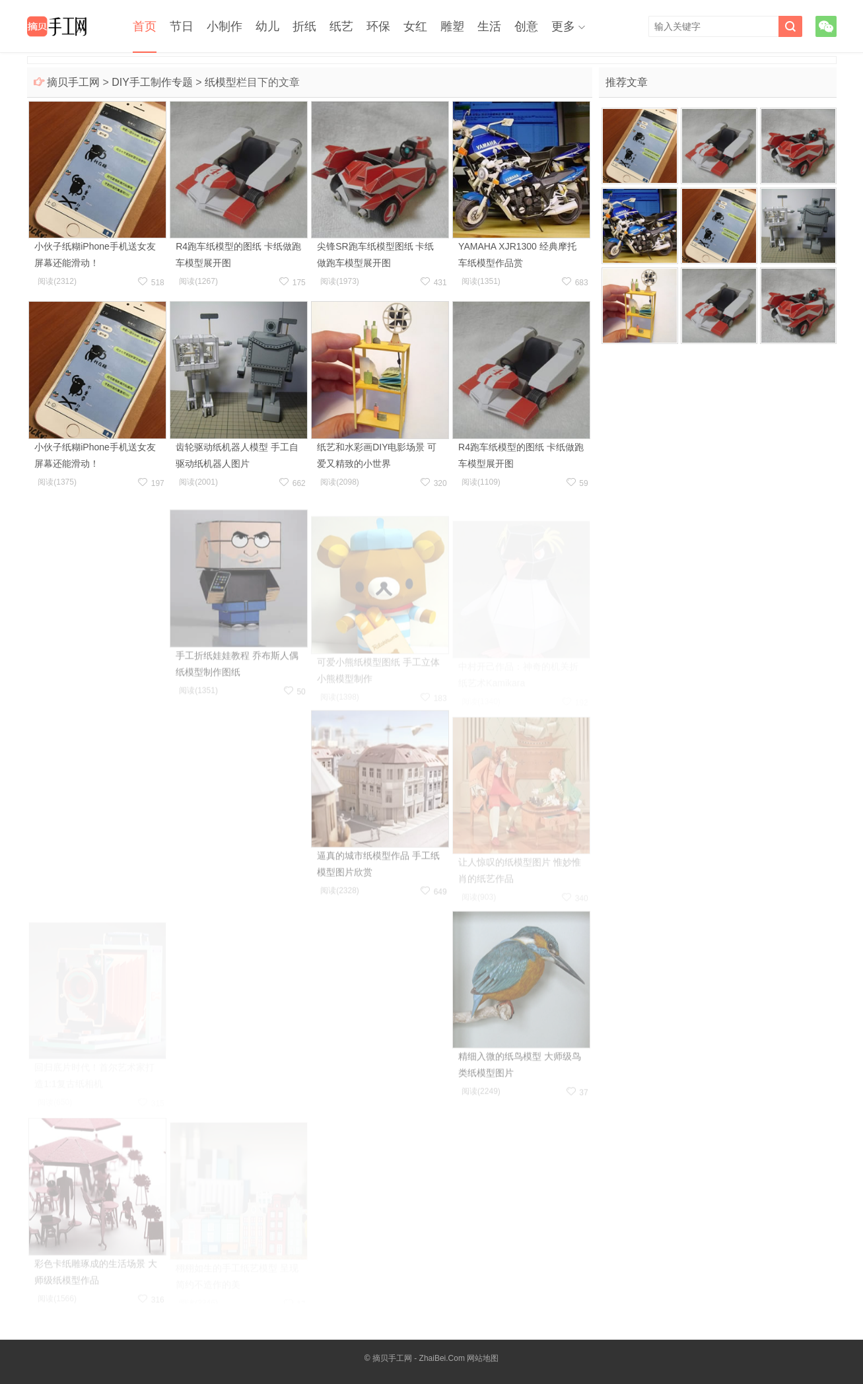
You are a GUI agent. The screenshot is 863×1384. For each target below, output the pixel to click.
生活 (489, 26)
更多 (563, 26)
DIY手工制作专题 (152, 82)
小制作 (224, 26)
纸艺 (341, 26)
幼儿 (267, 26)
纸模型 (220, 82)
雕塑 (452, 26)
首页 (144, 26)
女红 (415, 26)
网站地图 (483, 1358)
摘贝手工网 (73, 82)
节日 (181, 26)
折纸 (304, 26)
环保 (378, 26)
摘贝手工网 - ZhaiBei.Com (418, 1358)
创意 (526, 26)
